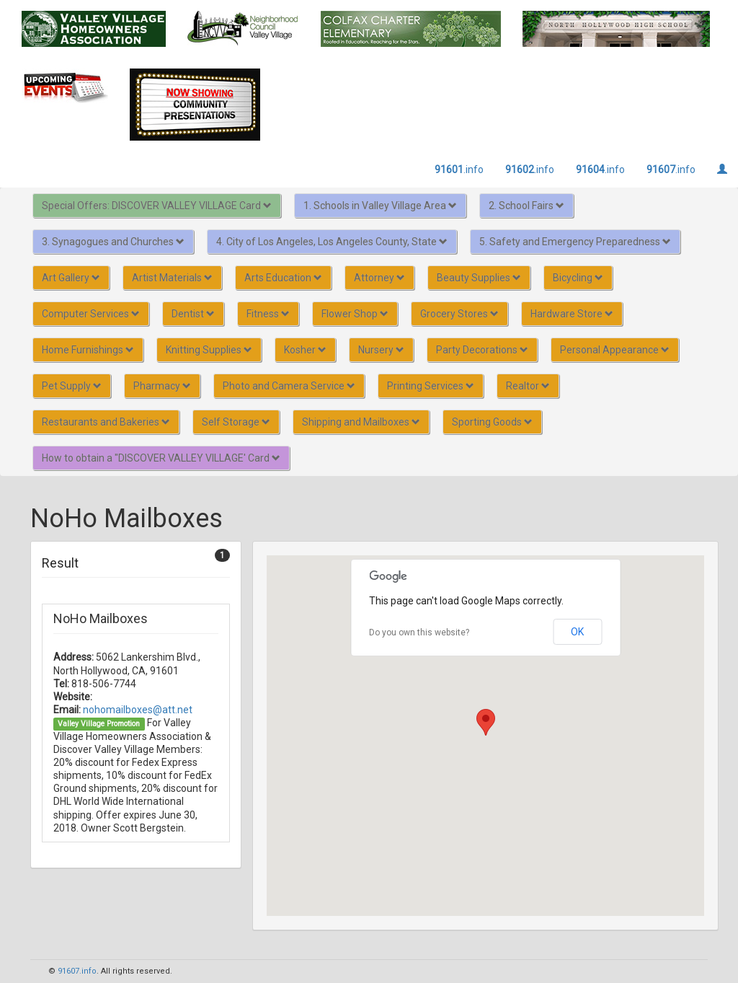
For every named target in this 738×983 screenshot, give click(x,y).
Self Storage (236, 422)
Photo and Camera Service (289, 386)
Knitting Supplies (209, 350)
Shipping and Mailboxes (361, 422)
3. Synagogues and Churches (113, 241)
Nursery (381, 350)
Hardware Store (571, 313)
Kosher (305, 350)
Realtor (528, 386)
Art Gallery (71, 277)
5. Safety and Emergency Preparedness (575, 241)
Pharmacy (162, 386)
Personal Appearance (615, 350)
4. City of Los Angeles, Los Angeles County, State (332, 241)
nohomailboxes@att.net (137, 709)
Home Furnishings (88, 350)
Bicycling (578, 277)
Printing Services (430, 386)
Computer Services (91, 313)
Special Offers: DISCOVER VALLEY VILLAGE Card (157, 205)
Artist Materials (172, 277)
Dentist (193, 313)
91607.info (77, 971)
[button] (485, 722)
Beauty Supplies (479, 277)
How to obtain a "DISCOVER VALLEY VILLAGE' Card (161, 458)
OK (577, 632)
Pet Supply (72, 386)
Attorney (379, 277)
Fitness (268, 313)
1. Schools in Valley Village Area (380, 205)
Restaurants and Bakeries (106, 422)
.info (459, 169)
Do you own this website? (419, 632)
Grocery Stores (459, 313)
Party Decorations (482, 350)
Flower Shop (354, 313)
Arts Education (283, 277)
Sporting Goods (492, 422)
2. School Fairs (526, 205)
